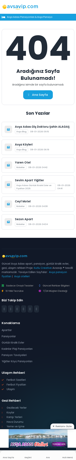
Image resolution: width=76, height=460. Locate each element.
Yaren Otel (23, 162)
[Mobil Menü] (71, 7)
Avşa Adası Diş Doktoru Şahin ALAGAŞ (42, 127)
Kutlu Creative (43, 268)
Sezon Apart (24, 219)
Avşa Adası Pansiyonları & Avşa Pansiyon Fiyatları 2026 (38, 17)
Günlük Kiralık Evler (13, 342)
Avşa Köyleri (24, 144)
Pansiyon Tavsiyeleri (14, 355)
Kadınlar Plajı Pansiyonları (17, 349)
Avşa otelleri (22, 276)
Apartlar (7, 330)
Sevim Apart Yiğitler (29, 180)
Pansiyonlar (9, 336)
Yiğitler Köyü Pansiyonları (17, 361)
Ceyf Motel (23, 201)
